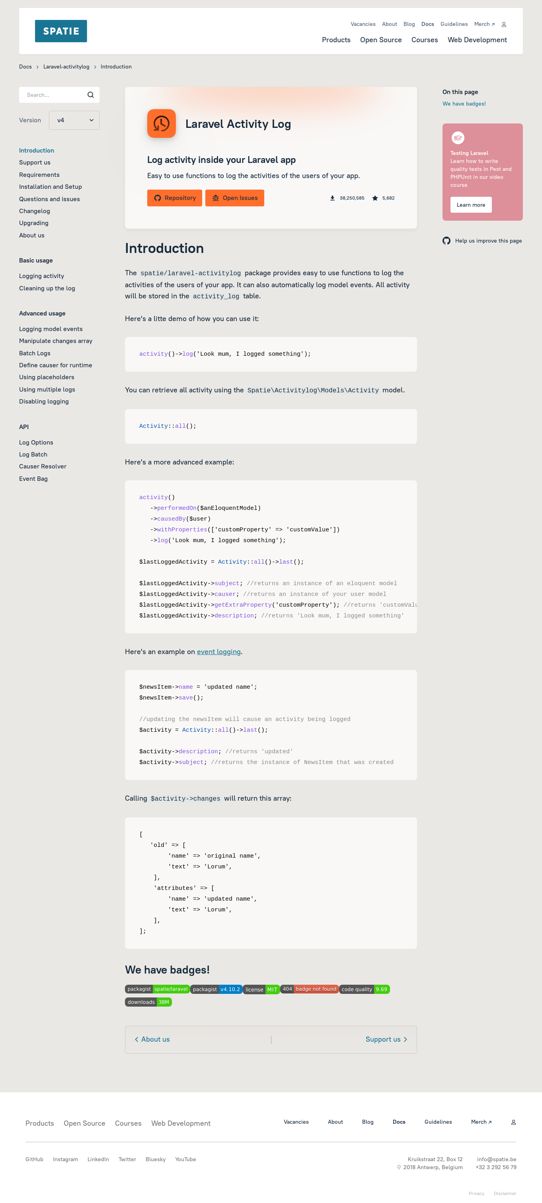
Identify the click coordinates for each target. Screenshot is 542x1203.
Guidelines (454, 23)
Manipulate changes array (55, 341)
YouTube (185, 1159)
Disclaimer (505, 1193)
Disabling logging (44, 401)
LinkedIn (98, 1159)
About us (32, 235)
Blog (409, 23)
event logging (219, 651)
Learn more (471, 204)
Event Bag (33, 478)
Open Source (381, 39)
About (389, 23)
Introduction (36, 150)
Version (30, 120)
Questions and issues (49, 199)
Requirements (39, 174)
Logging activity (41, 276)
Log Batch (33, 454)
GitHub (34, 1159)
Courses (424, 39)
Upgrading (34, 223)
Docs (427, 23)
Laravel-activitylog (66, 66)
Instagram (65, 1159)
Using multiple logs (47, 389)
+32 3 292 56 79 (496, 1167)
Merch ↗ (484, 23)
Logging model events (51, 329)
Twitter (127, 1159)
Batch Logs (35, 353)
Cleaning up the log (47, 288)
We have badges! (464, 103)
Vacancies (363, 23)
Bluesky (156, 1159)
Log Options (36, 442)
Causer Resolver (42, 466)
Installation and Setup (50, 186)
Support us (35, 162)
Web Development (477, 39)
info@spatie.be (497, 1159)
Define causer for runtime (55, 365)
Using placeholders (46, 377)
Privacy (476, 1193)
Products (336, 39)
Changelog (34, 211)
